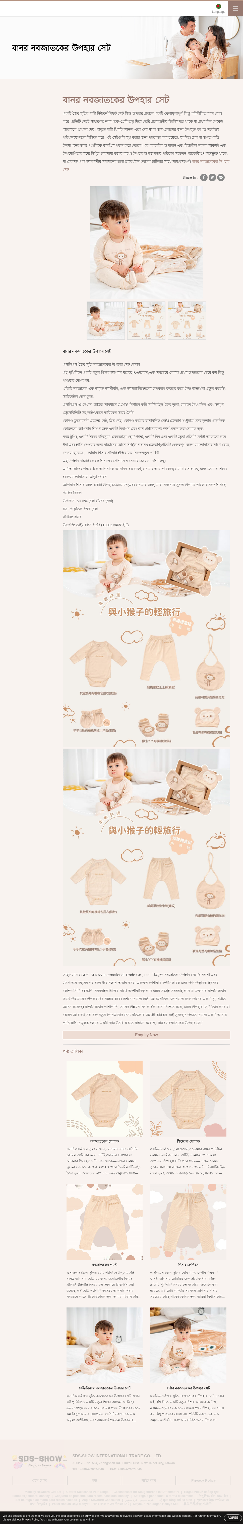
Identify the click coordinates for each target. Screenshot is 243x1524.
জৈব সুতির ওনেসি (28, 161)
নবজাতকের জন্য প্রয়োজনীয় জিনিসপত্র (30, 205)
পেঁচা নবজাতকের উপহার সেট (188, 1388)
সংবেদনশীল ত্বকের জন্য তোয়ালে (32, 189)
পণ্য (44, 84)
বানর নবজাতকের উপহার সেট (120, 84)
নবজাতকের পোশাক (104, 1141)
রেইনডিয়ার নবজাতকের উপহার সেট (105, 1388)
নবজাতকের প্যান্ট (104, 1265)
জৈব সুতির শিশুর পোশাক (33, 120)
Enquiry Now (146, 1035)
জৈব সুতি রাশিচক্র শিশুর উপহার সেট (32, 221)
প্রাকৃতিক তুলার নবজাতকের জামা (28, 148)
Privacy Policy (30, 1519)
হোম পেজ (23, 84)
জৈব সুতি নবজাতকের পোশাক (74, 84)
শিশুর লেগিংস (188, 1265)
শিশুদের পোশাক (188, 1141)
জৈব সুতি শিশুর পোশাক (32, 110)
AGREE (233, 1517)
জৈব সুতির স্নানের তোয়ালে (28, 174)
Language (218, 12)
